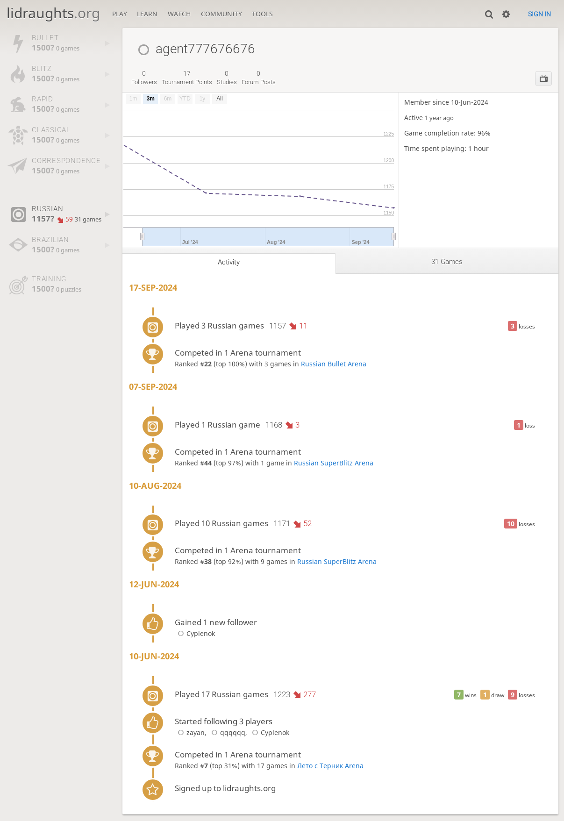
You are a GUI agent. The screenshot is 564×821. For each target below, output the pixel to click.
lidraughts (53, 12)
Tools (262, 13)
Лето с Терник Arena (330, 765)
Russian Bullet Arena (333, 363)
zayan (190, 732)
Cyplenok (195, 633)
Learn (147, 13)
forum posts (259, 78)
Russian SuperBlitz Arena (333, 462)
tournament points (187, 78)
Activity (229, 262)
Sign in (539, 14)
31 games (447, 261)
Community (221, 13)
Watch (179, 13)
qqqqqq (226, 732)
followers (144, 78)
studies (227, 78)
